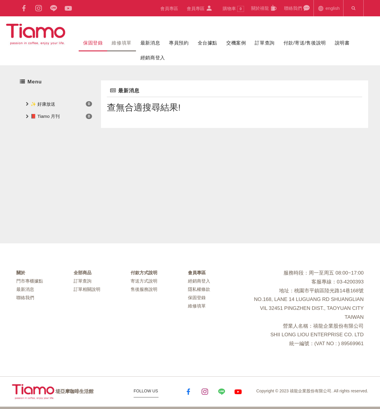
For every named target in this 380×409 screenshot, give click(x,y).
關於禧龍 (264, 7)
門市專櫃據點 (29, 280)
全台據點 (207, 42)
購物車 (233, 9)
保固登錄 (93, 42)
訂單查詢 (264, 42)
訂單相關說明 (87, 289)
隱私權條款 (199, 289)
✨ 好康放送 (43, 104)
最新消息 (150, 42)
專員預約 (179, 42)
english (328, 7)
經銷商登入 (152, 57)
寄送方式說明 (144, 280)
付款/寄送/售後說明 (305, 42)
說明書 (342, 42)
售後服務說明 (144, 289)
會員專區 (169, 8)
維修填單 (121, 42)
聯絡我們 (297, 7)
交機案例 (236, 42)
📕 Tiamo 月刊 (45, 116)
